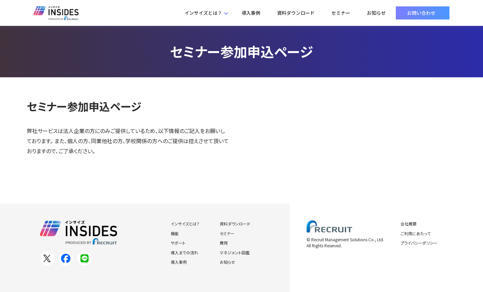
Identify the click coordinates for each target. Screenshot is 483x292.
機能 (175, 233)
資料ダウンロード (296, 12)
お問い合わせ (421, 12)
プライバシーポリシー (418, 243)
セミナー (340, 12)
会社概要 (408, 223)
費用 (224, 243)
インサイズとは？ (203, 12)
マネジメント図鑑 (235, 252)
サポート (178, 243)
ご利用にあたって (415, 233)
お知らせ (376, 12)
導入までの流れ (184, 252)
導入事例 (250, 12)
